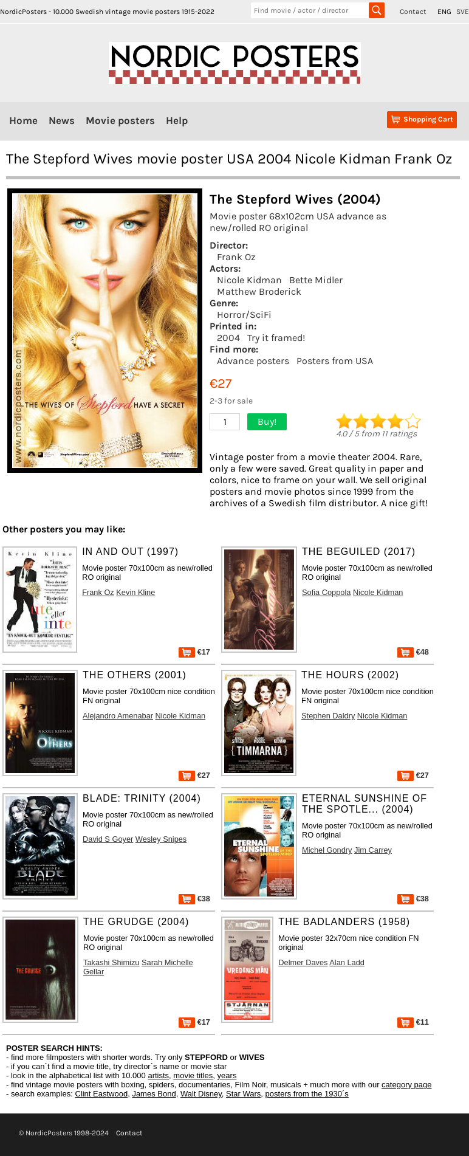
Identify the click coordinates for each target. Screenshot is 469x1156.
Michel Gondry (327, 850)
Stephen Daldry (328, 715)
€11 (413, 1022)
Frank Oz (236, 257)
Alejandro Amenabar (118, 715)
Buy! (267, 421)
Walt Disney (201, 1093)
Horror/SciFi (244, 314)
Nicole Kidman (249, 280)
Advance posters (253, 360)
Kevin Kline (135, 592)
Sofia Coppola (326, 592)
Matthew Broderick (259, 291)
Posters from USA (334, 360)
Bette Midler (316, 280)
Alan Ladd (347, 962)
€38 (194, 898)
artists (158, 1075)
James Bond (154, 1093)
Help (177, 120)
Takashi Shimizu (111, 962)
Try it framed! (276, 337)
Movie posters (120, 120)
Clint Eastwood (101, 1093)
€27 (194, 775)
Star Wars (243, 1093)
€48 (413, 651)
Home (23, 120)
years (227, 1075)
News (62, 120)
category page (406, 1084)
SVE (462, 11)
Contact (413, 11)
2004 (228, 337)
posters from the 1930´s (307, 1093)
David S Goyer (108, 839)
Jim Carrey (373, 850)
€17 (194, 651)
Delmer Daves (302, 962)
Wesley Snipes (161, 839)
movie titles (193, 1075)
